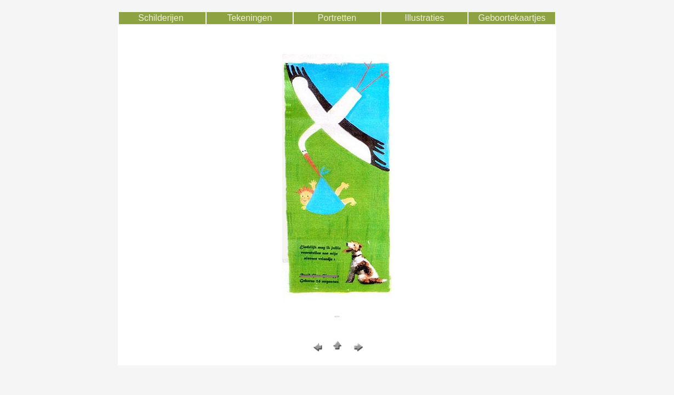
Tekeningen (249, 17)
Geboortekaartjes (512, 17)
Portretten (337, 17)
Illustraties (424, 17)
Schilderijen (161, 17)
